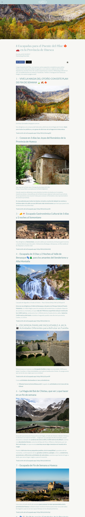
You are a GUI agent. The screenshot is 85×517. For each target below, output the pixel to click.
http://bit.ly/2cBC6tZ (44, 460)
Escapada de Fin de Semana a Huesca (38, 465)
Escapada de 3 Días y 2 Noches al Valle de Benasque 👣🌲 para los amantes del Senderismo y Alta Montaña (42, 257)
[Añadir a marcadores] (67, 62)
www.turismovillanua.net (33, 384)
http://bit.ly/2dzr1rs (43, 321)
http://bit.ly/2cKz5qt (43, 512)
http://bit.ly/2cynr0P (43, 376)
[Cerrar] (2, 2)
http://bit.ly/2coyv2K (43, 209)
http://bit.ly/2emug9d (44, 133)
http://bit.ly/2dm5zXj (44, 249)
